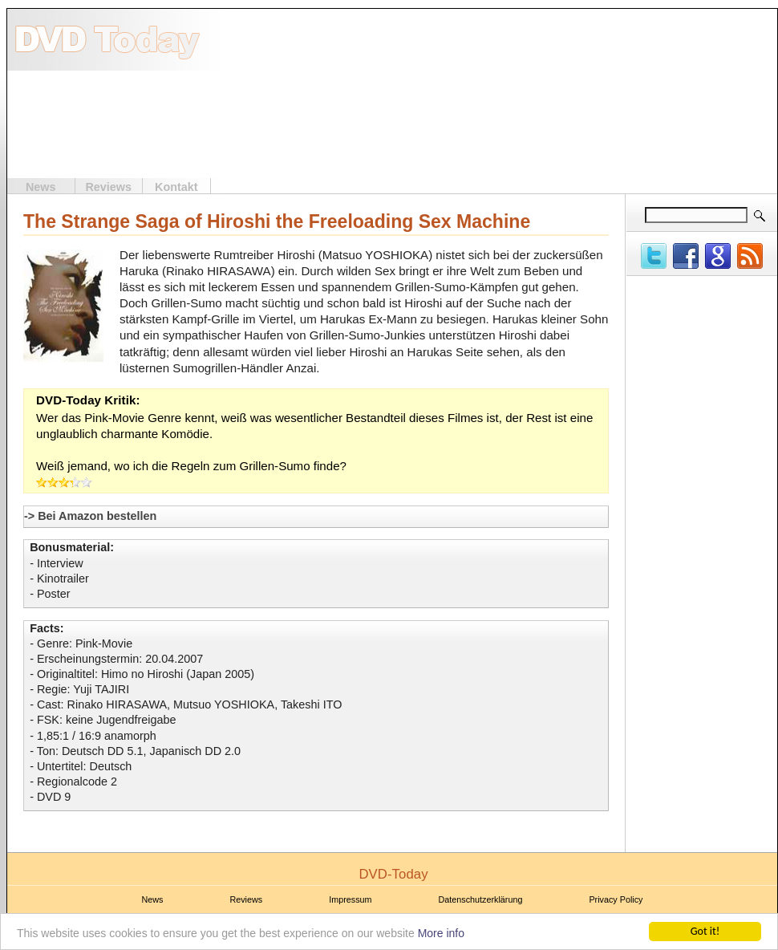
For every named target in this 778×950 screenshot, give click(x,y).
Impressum (350, 899)
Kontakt (176, 187)
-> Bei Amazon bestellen (90, 516)
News (41, 187)
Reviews (108, 187)
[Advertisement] (676, 94)
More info (441, 934)
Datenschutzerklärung (481, 899)
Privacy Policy (615, 899)
